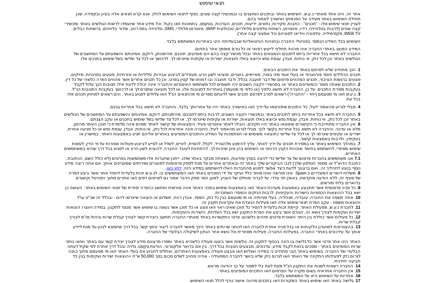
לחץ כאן (174, 168)
